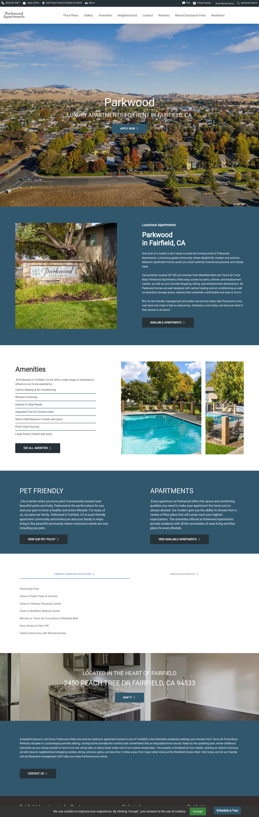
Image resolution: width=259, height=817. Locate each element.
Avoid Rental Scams (224, 3)
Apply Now (129, 128)
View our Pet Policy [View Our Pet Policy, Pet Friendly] (43, 539)
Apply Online (31, 3)
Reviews (164, 15)
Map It (90, 3)
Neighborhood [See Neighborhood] (127, 15)
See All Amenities (37, 448)
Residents (218, 15)
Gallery (88, 15)
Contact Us (38, 773)
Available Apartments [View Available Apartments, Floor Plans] (168, 322)
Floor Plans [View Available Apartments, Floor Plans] (70, 15)
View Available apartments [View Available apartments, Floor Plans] (179, 539)
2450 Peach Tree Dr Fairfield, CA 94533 (62, 3)
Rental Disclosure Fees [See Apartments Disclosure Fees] (190, 15)
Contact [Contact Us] (147, 15)
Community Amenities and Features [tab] (74, 574)
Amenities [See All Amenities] (105, 15)
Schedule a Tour (227, 810)
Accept (198, 811)
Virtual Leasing (202, 3)
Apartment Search (247, 3)
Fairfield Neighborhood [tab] (184, 574)
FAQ (186, 3)
